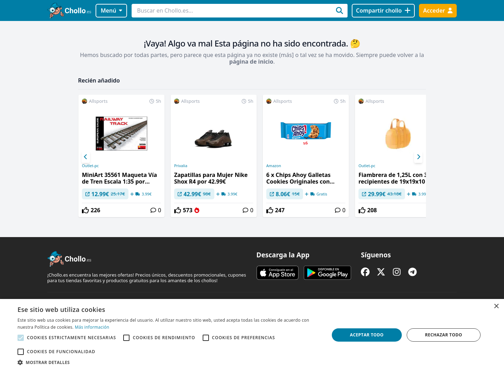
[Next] (418, 157)
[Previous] (86, 157)
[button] (169, 362)
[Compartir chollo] (383, 10)
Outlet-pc (90, 165)
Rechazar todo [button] (443, 335)
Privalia (180, 165)
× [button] (496, 306)
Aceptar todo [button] (367, 335)
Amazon (273, 165)
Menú (111, 10)
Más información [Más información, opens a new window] (92, 327)
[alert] (252, 335)
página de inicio (251, 61)
